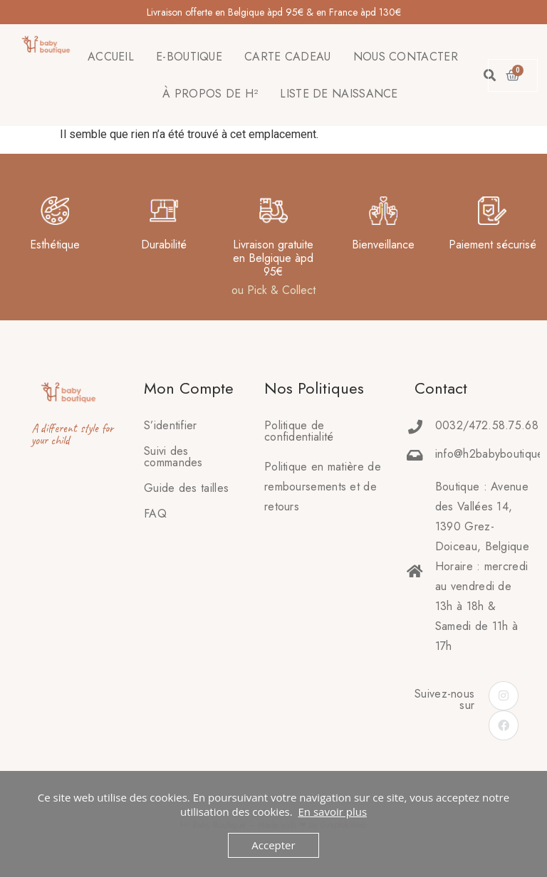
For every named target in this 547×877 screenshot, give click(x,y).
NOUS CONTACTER (405, 56)
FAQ (155, 513)
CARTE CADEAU (287, 56)
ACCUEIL (111, 56)
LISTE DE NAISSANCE (338, 93)
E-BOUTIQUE (189, 56)
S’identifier (170, 425)
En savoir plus (332, 811)
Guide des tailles (186, 488)
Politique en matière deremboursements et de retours (322, 486)
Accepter (273, 845)
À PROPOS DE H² (210, 93)
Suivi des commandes (173, 457)
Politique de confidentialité (299, 431)
